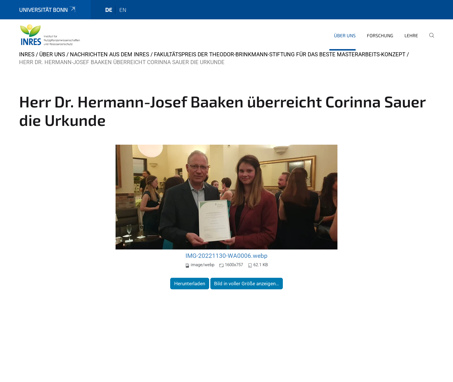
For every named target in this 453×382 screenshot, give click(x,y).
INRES (26, 54)
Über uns (345, 35)
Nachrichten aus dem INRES (109, 54)
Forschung (380, 35)
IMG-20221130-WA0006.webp (226, 255)
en (122, 9)
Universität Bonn (47, 9)
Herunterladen (189, 283)
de (108, 9)
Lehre (411, 35)
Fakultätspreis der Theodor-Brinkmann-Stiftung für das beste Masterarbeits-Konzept (279, 54)
